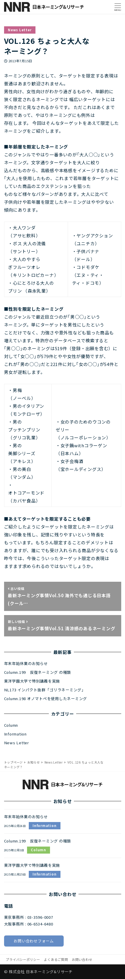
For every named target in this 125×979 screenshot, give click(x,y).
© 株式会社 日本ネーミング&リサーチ (38, 971)
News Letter (19, 29)
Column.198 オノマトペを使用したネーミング (45, 698)
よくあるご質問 (56, 959)
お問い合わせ (82, 959)
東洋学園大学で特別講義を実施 (32, 681)
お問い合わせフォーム (34, 941)
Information (15, 734)
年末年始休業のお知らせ (26, 663)
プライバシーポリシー (23, 959)
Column (11, 725)
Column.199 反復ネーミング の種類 (37, 672)
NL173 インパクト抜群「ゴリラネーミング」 (44, 690)
